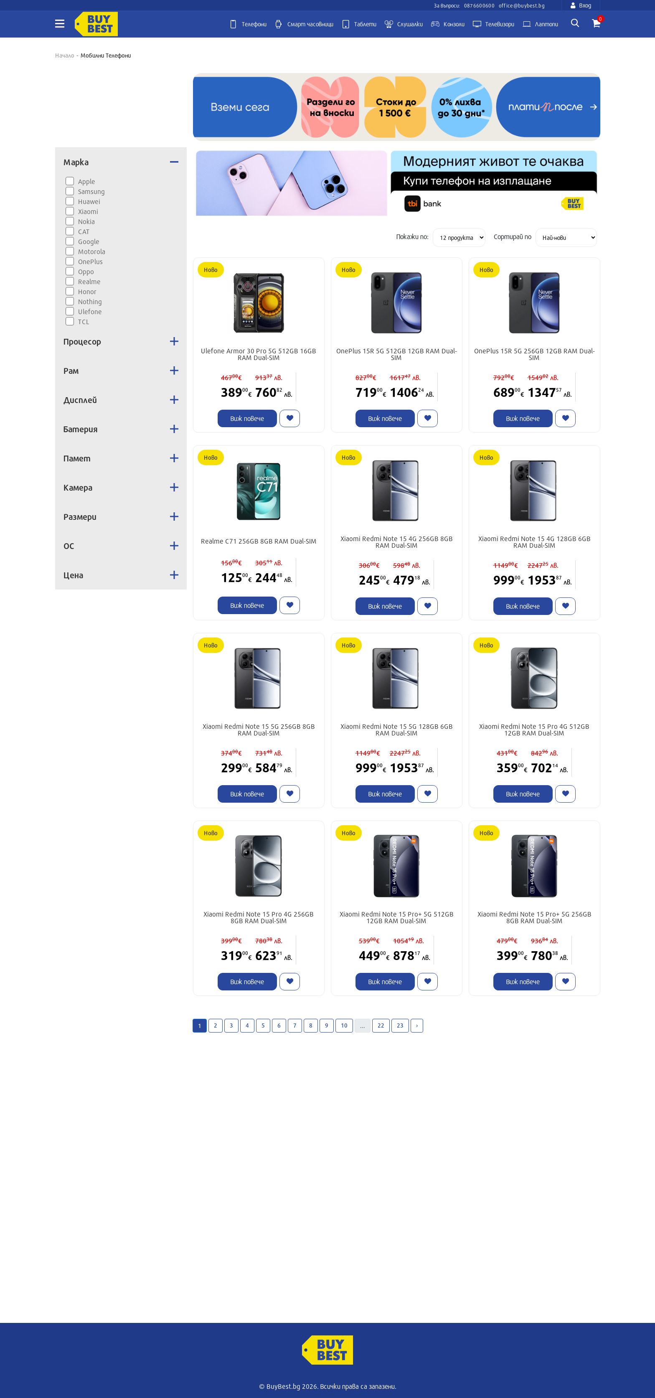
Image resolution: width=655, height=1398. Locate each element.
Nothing (90, 301)
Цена (120, 575)
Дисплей (120, 400)
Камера (120, 487)
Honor (87, 291)
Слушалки (404, 24)
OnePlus (90, 261)
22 (381, 1025)
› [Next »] (417, 1025)
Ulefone (90, 311)
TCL (83, 321)
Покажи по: (412, 236)
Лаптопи (540, 24)
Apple (86, 181)
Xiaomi (88, 211)
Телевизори (493, 24)
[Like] (289, 418)
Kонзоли (448, 24)
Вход (581, 5)
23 (400, 1025)
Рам (120, 370)
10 (344, 1025)
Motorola (91, 251)
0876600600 (479, 5)
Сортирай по (512, 236)
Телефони (248, 24)
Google (88, 241)
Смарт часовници (304, 24)
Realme (89, 281)
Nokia (86, 221)
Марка (120, 162)
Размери (120, 516)
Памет (120, 458)
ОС (120, 546)
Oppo (86, 271)
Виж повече (247, 418)
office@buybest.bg (522, 5)
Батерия (120, 429)
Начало (64, 55)
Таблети (359, 24)
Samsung (91, 191)
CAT (84, 231)
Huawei (89, 201)
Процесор (120, 341)
